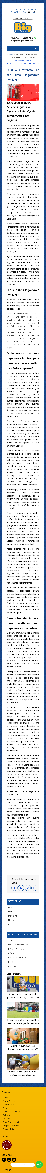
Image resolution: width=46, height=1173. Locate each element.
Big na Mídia (8, 1129)
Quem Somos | (24, 9)
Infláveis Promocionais (18, 949)
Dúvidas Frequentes (11, 1111)
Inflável (11, 953)
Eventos (11, 911)
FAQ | (33, 9)
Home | (14, 9)
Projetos (12, 966)
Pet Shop (12, 962)
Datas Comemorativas (18, 944)
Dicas (10, 907)
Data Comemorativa (11, 1122)
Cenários (12, 940)
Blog (4, 1108)
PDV (10, 924)
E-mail (33, 12)
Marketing (12, 915)
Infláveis (6, 1118)
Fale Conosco (8, 1115)
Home (11, 54)
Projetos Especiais (10, 1125)
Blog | (25, 12)
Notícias (11, 920)
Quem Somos (8, 1101)
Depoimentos (8, 1104)
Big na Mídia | (16, 12)
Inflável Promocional (17, 957)
